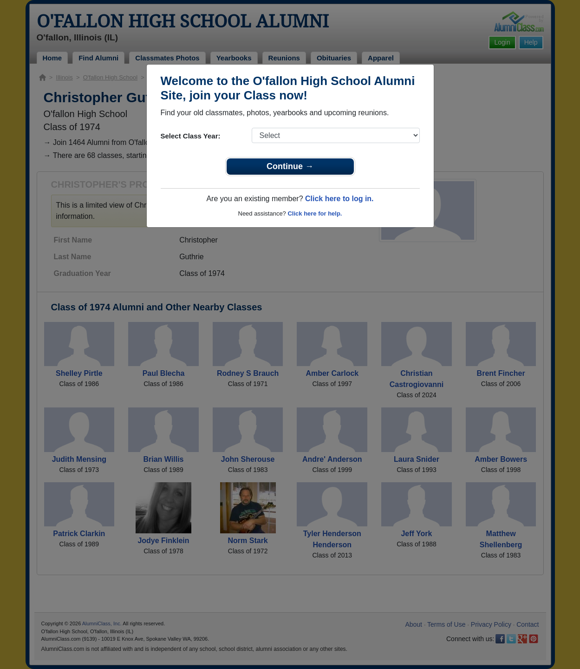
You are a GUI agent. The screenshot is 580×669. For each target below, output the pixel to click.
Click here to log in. (339, 199)
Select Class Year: (191, 136)
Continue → (290, 166)
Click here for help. (314, 213)
